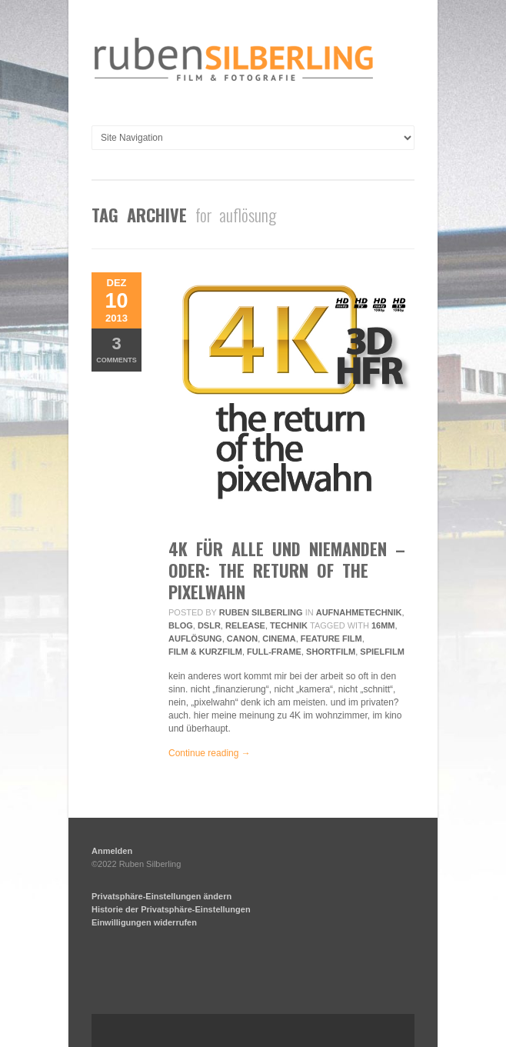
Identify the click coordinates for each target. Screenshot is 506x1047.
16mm (383, 625)
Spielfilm (382, 651)
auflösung (195, 638)
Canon (242, 638)
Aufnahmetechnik (359, 612)
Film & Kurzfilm (205, 651)
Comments (116, 349)
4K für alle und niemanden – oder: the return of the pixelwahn (286, 570)
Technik (289, 625)
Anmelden (112, 850)
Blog (180, 625)
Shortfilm (330, 651)
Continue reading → (209, 753)
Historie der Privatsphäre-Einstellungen (171, 909)
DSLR (209, 625)
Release (245, 625)
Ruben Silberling (261, 612)
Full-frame (274, 651)
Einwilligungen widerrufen (144, 922)
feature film (331, 638)
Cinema (278, 638)
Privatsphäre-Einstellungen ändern (161, 896)
